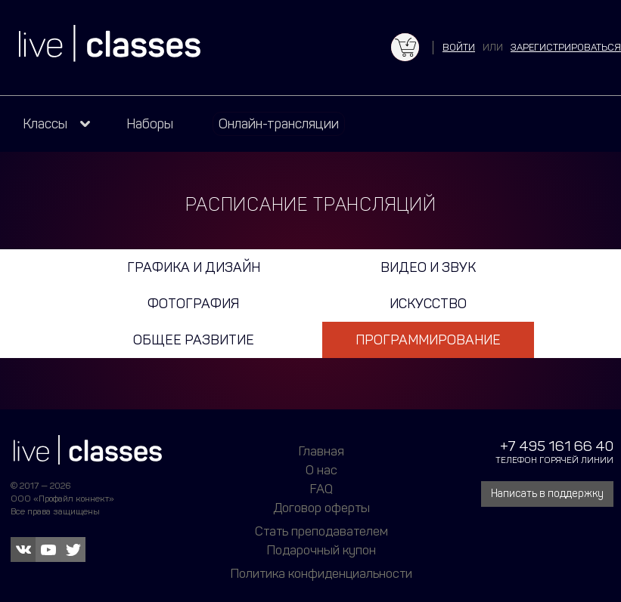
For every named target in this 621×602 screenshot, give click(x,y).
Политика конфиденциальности (321, 573)
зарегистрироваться (566, 47)
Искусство (428, 303)
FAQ (321, 488)
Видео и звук (428, 267)
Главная (321, 450)
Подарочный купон (321, 549)
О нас (321, 469)
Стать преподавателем (321, 531)
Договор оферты (321, 507)
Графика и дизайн (193, 267)
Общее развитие (193, 340)
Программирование (428, 340)
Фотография (193, 303)
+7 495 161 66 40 (556, 446)
